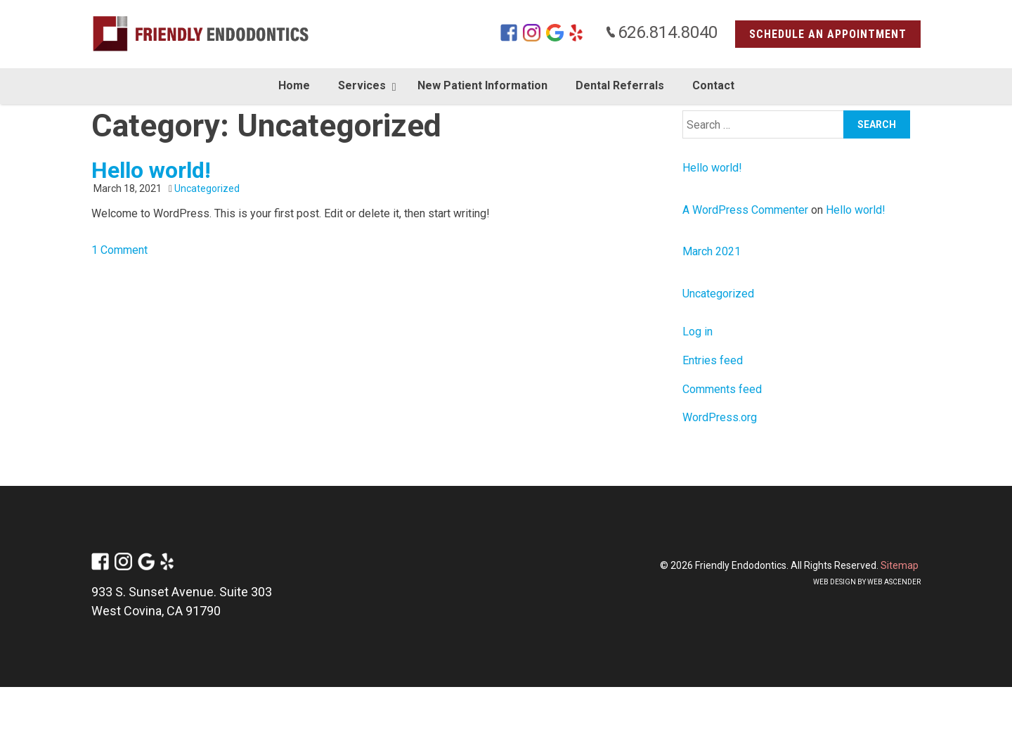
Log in (697, 331)
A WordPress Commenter (745, 210)
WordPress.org (719, 417)
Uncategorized (207, 188)
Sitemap (900, 565)
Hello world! (151, 170)
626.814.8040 (662, 32)
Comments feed (722, 389)
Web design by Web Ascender (867, 582)
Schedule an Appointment (828, 34)
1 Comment (119, 250)
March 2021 (711, 251)
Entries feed (712, 360)
